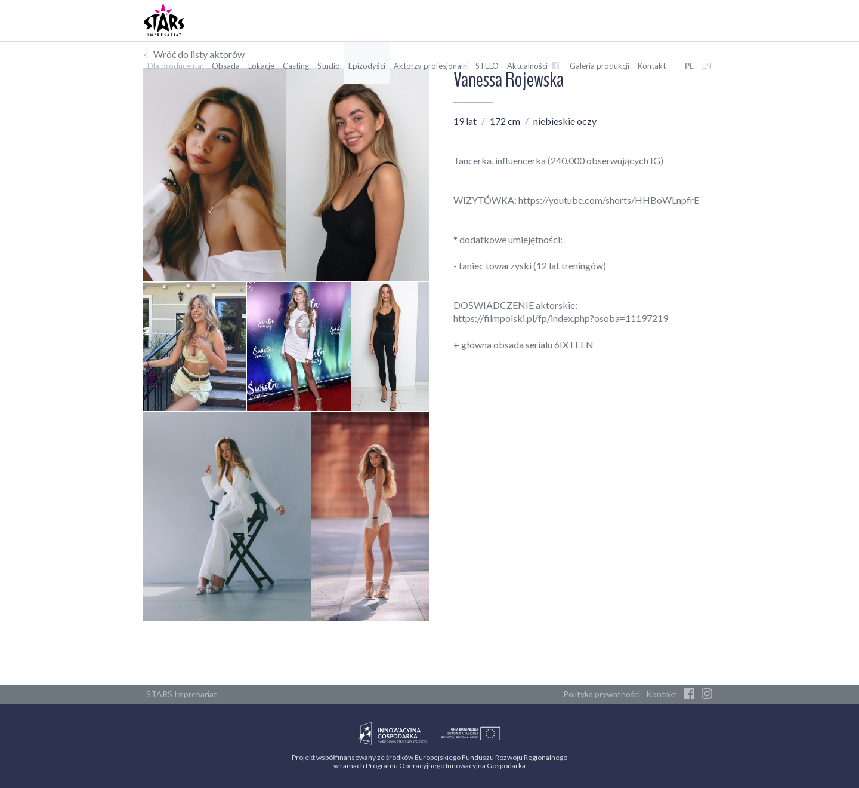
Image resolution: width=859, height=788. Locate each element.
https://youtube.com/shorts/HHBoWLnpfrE (608, 200)
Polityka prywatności (601, 694)
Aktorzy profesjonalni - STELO (446, 65)
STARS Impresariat (181, 694)
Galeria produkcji (599, 65)
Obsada (226, 65)
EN (707, 65)
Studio (328, 65)
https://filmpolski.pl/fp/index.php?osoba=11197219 (560, 318)
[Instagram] (707, 694)
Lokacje (261, 65)
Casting (296, 65)
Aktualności (534, 66)
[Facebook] (689, 694)
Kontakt (652, 65)
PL (689, 65)
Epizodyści (366, 65)
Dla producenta (174, 65)
